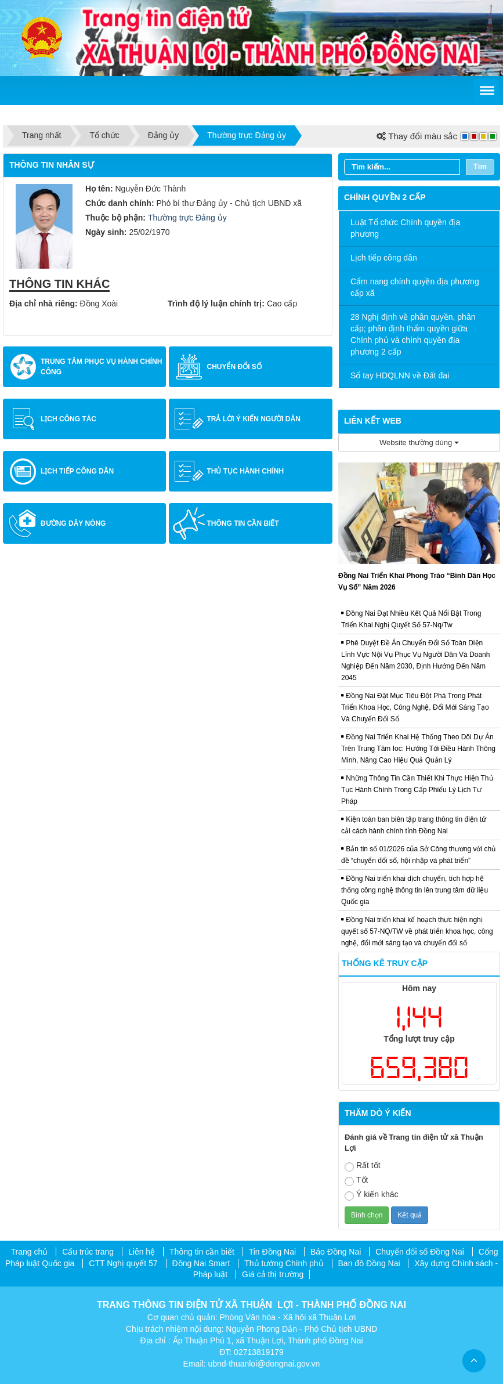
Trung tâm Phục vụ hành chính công (101, 366)
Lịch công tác (68, 419)
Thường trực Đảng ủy (187, 217)
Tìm (480, 166)
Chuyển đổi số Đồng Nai (419, 1251)
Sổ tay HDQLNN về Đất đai (399, 375)
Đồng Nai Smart (201, 1263)
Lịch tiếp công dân (77, 471)
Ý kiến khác (372, 1195)
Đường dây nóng (73, 523)
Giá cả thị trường (272, 1274)
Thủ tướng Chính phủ (283, 1263)
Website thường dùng (419, 442)
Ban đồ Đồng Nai (369, 1263)
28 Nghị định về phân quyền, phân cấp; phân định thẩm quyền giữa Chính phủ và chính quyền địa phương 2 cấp (413, 334)
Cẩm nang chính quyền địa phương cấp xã (414, 287)
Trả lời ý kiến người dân (253, 419)
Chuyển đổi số (234, 367)
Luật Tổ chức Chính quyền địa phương (405, 228)
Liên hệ (141, 1251)
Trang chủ (29, 1251)
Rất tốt (363, 1166)
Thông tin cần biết (242, 523)
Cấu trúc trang (88, 1251)
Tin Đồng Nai (272, 1251)
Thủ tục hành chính (245, 471)
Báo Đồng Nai (335, 1251)
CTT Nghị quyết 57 (123, 1263)
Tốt (356, 1180)
